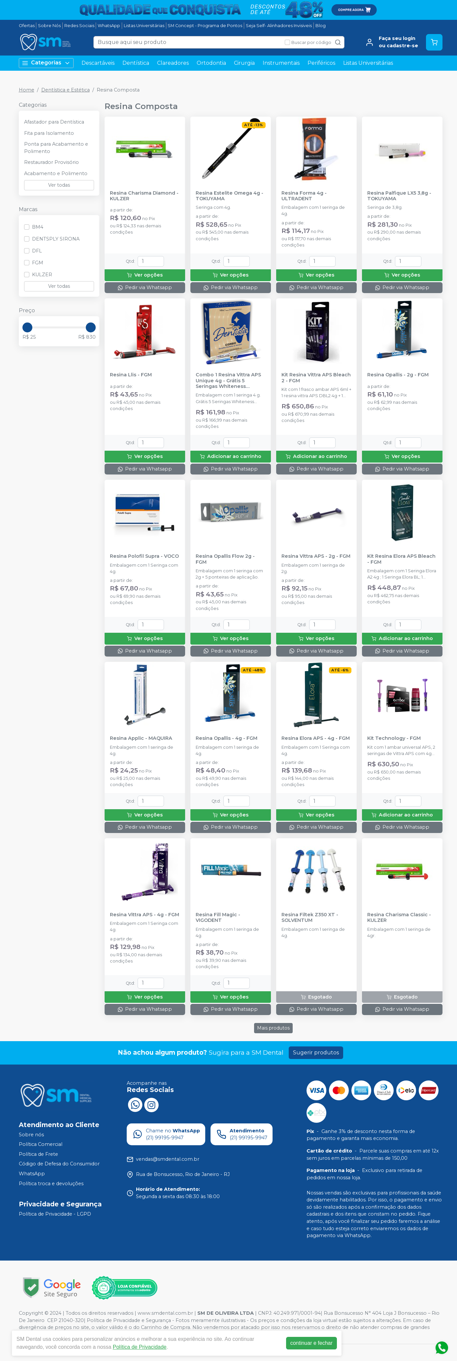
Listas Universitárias (144, 25)
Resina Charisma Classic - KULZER (399, 917)
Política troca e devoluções (51, 1184)
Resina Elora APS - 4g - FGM (315, 738)
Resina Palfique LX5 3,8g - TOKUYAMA (399, 196)
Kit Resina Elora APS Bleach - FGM (401, 559)
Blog (320, 25)
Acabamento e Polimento (55, 173)
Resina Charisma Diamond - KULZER (144, 196)
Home (26, 90)
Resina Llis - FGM (131, 375)
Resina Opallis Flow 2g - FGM (225, 559)
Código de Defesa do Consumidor (59, 1164)
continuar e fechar (311, 1343)
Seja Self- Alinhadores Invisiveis (279, 25)
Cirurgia (244, 63)
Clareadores (173, 63)
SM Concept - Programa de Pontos (205, 25)
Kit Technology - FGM (394, 738)
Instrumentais (281, 63)
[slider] (27, 327)
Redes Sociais (79, 25)
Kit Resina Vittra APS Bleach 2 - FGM (316, 377)
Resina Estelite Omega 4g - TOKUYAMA (229, 196)
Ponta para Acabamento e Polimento (56, 147)
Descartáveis (98, 63)
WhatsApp (109, 25)
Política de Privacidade (140, 1347)
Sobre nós (31, 1135)
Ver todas (59, 185)
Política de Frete (38, 1154)
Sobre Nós (49, 25)
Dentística (135, 63)
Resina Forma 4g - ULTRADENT (304, 196)
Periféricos (321, 63)
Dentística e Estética (65, 90)
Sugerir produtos (316, 1052)
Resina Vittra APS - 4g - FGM (144, 915)
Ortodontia (211, 63)
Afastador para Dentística (54, 122)
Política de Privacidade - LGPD (55, 1214)
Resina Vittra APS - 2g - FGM (315, 556)
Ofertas (27, 25)
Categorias (46, 62)
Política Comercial (40, 1144)
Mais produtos (273, 1028)
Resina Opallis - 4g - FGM (226, 738)
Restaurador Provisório (51, 162)
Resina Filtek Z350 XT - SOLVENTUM (309, 917)
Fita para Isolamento (49, 133)
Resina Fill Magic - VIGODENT (218, 917)
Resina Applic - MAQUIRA (141, 738)
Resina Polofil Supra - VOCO (144, 556)
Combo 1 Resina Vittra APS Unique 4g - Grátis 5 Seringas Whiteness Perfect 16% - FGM (228, 380)
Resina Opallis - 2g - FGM (398, 375)
